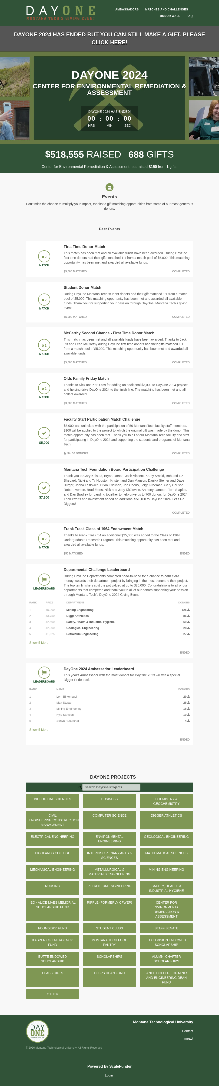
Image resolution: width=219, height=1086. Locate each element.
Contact (187, 1031)
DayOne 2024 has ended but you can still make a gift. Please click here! (109, 38)
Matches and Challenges (166, 9)
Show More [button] (39, 643)
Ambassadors (127, 9)
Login (109, 1075)
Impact (188, 1038)
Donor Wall (170, 16)
